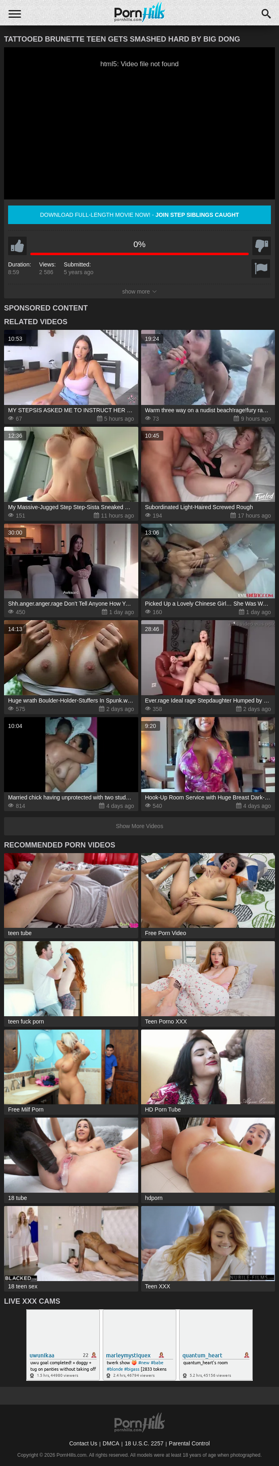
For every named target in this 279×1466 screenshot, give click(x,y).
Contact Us (83, 1443)
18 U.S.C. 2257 (144, 1443)
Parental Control (189, 1443)
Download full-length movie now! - (139, 215)
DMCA (111, 1443)
